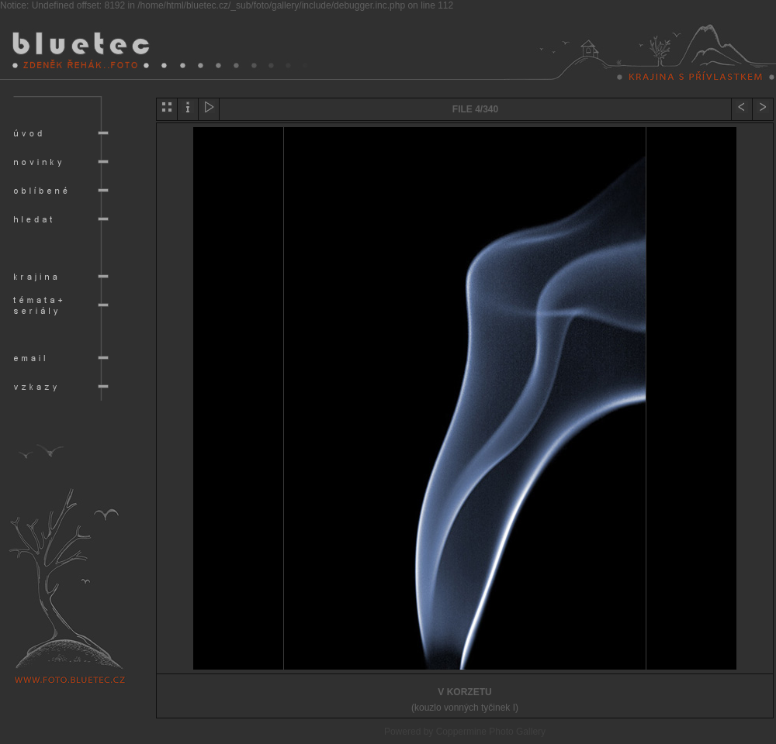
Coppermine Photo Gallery (491, 731)
